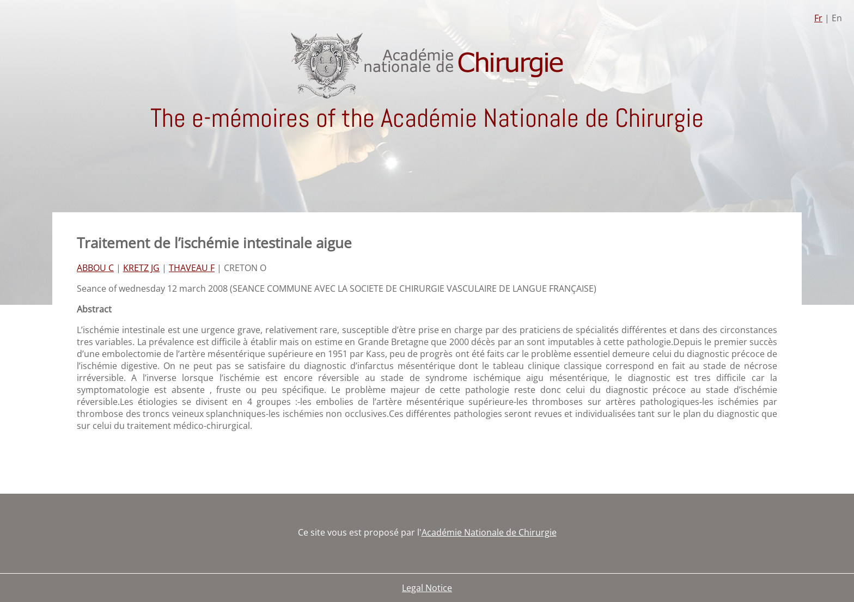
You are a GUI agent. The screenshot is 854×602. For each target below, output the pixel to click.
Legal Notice (427, 588)
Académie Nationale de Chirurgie (489, 532)
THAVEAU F (192, 268)
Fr (818, 18)
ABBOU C (95, 268)
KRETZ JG (141, 268)
